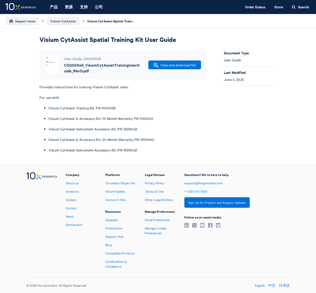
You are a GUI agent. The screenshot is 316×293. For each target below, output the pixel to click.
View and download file (175, 65)
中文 (271, 285)
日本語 (284, 285)
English (260, 285)
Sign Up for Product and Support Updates (217, 202)
